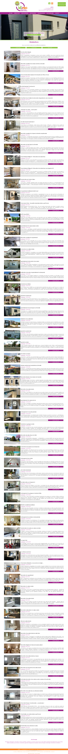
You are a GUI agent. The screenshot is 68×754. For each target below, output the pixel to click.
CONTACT (57, 13)
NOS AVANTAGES (24, 13)
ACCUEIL (10, 13)
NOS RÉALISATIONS (41, 13)
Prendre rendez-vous (61, 3)
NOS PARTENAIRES (50, 13)
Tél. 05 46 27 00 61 (62, 5)
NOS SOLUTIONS (33, 13)
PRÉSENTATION (17, 13)
